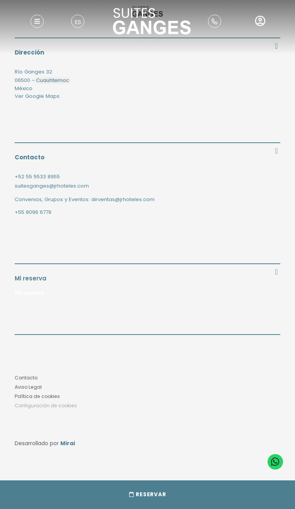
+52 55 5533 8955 (37, 176)
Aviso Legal (28, 387)
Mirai (67, 443)
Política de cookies (37, 396)
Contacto (26, 377)
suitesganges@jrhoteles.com (52, 186)
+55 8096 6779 (33, 212)
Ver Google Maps (37, 96)
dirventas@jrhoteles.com (123, 199)
